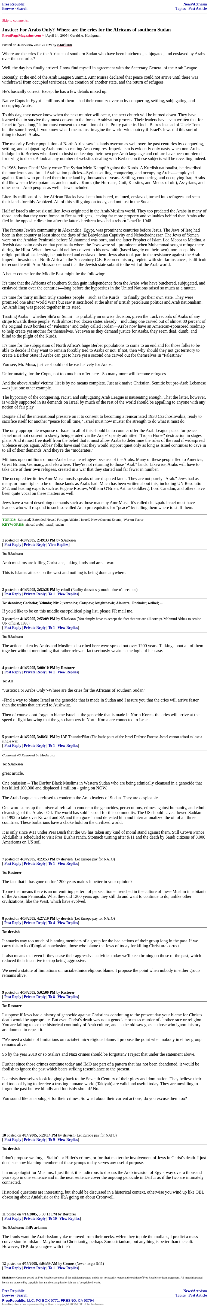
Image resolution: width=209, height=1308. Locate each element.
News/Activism (195, 4)
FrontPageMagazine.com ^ (23, 35)
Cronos (69, 1264)
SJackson (68, 540)
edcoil (65, 590)
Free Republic (13, 4)
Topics (181, 9)
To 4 (51, 923)
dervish (67, 859)
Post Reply (12, 545)
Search (22, 9)
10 (4, 1135)
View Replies (58, 545)
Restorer (68, 668)
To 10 (52, 1219)
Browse (8, 9)
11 (4, 1214)
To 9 (51, 1140)
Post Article (197, 9)
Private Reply (35, 545)
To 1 (51, 594)
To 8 (51, 997)
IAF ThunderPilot (75, 737)
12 (4, 1264)
